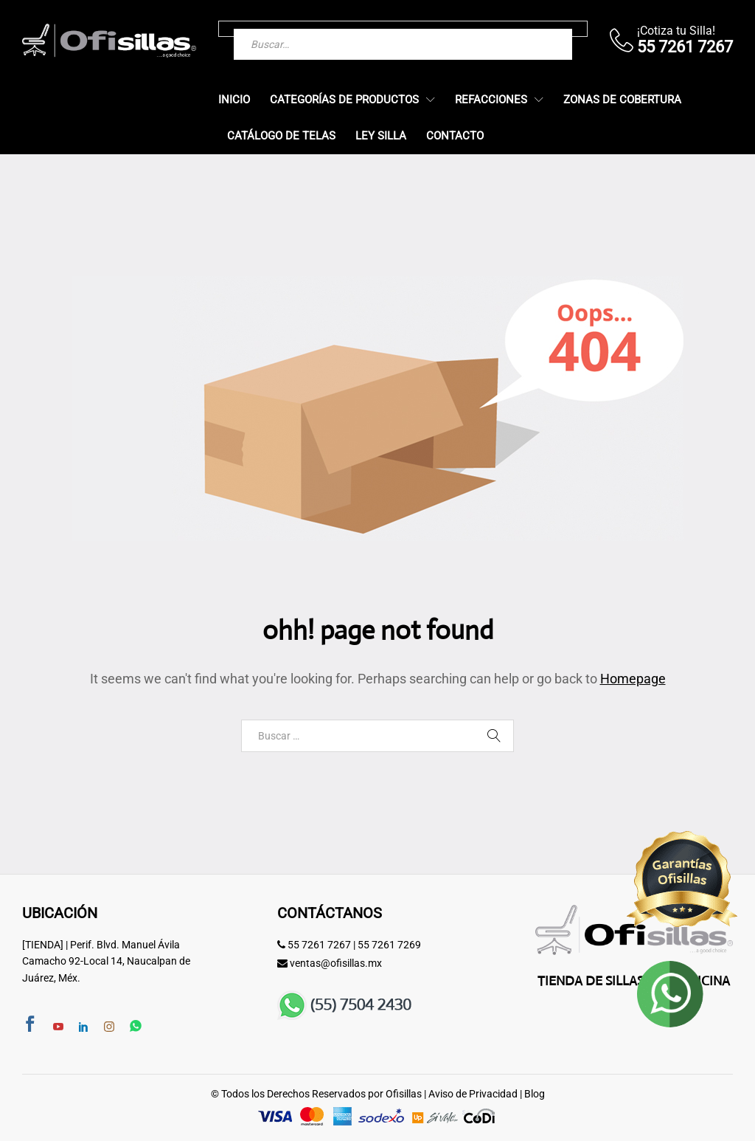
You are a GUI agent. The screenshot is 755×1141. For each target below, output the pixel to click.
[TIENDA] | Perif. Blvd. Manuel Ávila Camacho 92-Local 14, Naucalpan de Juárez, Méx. (106, 961)
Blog (534, 1094)
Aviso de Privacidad (473, 1094)
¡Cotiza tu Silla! (676, 31)
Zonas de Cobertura (622, 100)
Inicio (234, 100)
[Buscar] (531, 29)
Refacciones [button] (491, 100)
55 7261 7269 (389, 945)
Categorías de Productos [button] (344, 100)
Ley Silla (380, 136)
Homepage (633, 678)
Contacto (455, 136)
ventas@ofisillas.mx (336, 963)
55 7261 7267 (319, 945)
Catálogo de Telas (281, 136)
